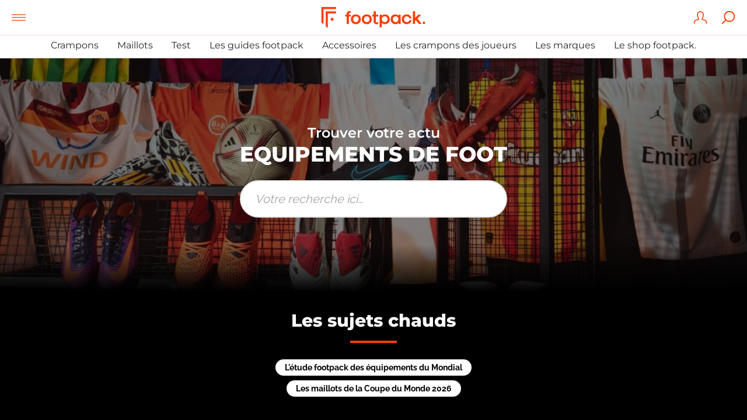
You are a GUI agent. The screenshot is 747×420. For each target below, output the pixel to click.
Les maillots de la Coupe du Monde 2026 (374, 388)
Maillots (135, 45)
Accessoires (349, 45)
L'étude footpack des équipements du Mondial (373, 367)
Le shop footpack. (655, 45)
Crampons (75, 45)
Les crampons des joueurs (455, 45)
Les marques (565, 45)
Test (181, 45)
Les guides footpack (256, 45)
